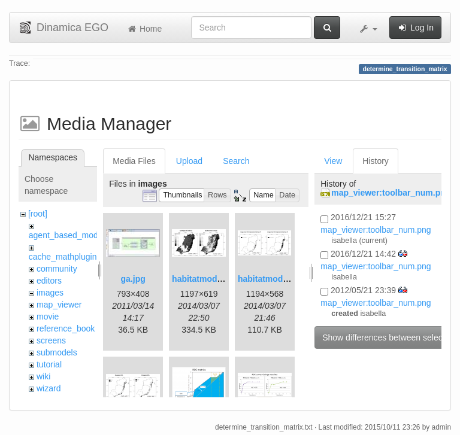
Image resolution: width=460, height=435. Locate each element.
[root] (37, 213)
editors (49, 280)
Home (144, 29)
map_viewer (59, 304)
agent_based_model (67, 235)
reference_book (66, 328)
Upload (189, 161)
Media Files (134, 161)
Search (236, 161)
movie (48, 316)
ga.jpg (133, 279)
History (375, 161)
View (333, 161)
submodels (57, 352)
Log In (415, 27)
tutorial (49, 364)
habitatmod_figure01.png (222, 279)
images (50, 292)
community (57, 268)
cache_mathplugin (63, 256)
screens (51, 340)
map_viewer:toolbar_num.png (390, 192)
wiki (43, 376)
